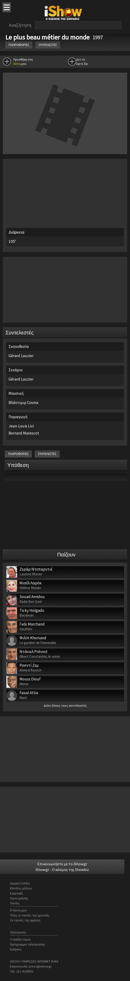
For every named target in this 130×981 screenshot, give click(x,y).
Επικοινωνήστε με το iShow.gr (62, 863)
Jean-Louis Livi (21, 426)
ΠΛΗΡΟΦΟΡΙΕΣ (19, 45)
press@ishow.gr (40, 966)
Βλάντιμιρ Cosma (23, 402)
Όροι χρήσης (19, 898)
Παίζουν (66, 555)
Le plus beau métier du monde (48, 37)
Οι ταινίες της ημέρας (25, 920)
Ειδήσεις (16, 949)
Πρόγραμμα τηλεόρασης (27, 944)
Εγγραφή (16, 893)
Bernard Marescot (24, 433)
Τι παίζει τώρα (20, 939)
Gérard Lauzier (21, 355)
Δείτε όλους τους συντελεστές (65, 705)
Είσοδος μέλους (21, 888)
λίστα (16, 64)
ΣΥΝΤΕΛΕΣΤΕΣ (48, 45)
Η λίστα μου (18, 910)
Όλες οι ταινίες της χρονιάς (29, 915)
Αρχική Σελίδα (20, 883)
